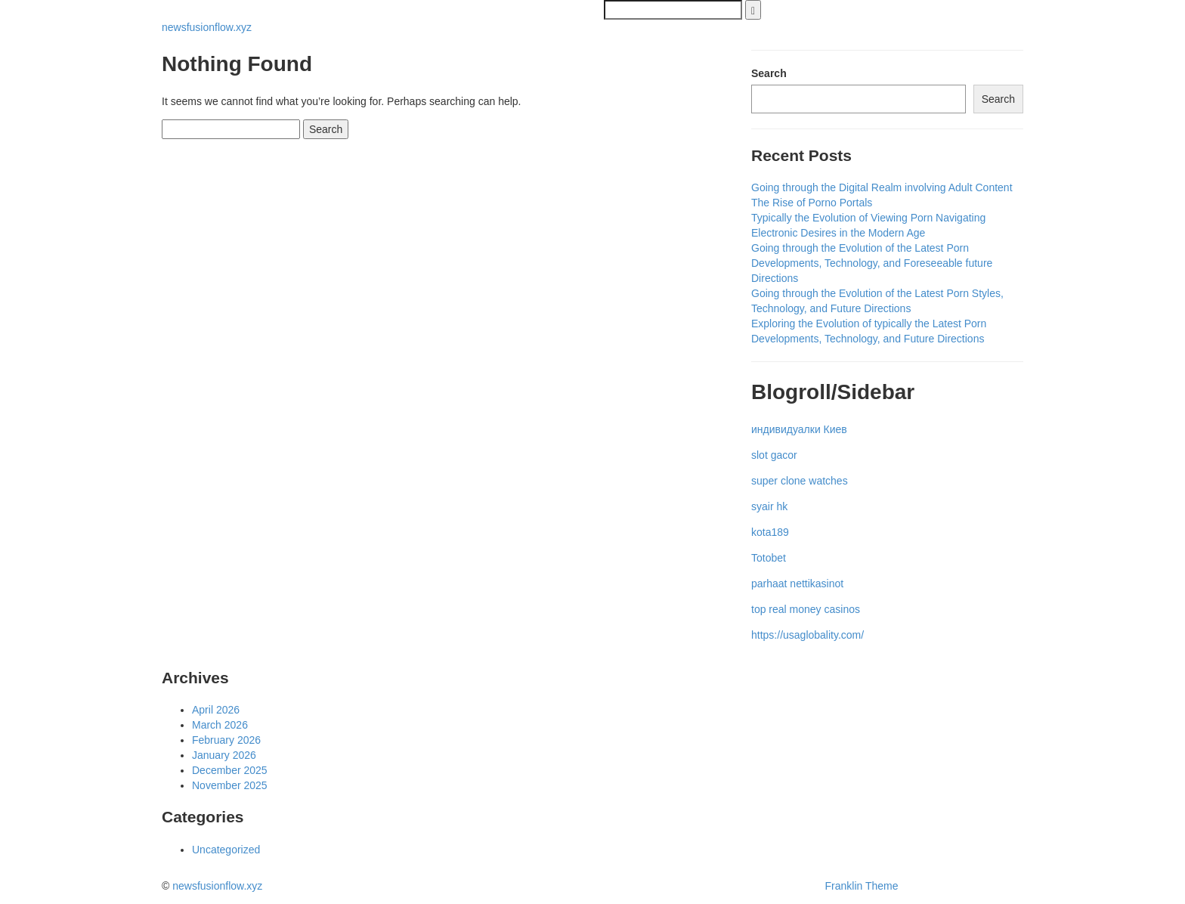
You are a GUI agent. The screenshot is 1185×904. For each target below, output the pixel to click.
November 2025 (230, 785)
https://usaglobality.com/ (807, 635)
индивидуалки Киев (799, 429)
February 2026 (226, 740)
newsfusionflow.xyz (207, 27)
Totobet (768, 558)
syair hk (769, 506)
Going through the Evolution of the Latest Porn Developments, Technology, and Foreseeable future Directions (871, 263)
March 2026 (220, 725)
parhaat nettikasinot (797, 583)
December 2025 (230, 770)
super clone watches (799, 481)
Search (769, 73)
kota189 (770, 532)
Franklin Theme (862, 886)
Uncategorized (226, 850)
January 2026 (224, 755)
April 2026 (216, 710)
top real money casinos (805, 609)
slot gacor (774, 455)
